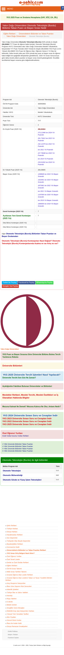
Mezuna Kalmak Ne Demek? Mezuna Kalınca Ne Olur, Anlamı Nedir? (31, 406)
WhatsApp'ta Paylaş (44, 282)
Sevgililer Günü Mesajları (16, 608)
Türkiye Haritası (12, 529)
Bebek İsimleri (12, 605)
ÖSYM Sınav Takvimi (14, 569)
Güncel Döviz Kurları (14, 620)
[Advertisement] (31, 79)
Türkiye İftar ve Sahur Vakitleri (17, 592)
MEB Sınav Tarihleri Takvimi (16, 572)
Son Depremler (12, 538)
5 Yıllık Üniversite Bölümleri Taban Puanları (17, 449)
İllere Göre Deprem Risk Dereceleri (19, 586)
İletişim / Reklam (13, 634)
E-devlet (10, 602)
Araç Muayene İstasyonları (16, 583)
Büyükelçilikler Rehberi (15, 544)
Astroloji (9, 595)
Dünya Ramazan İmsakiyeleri (17, 626)
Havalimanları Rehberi (15, 535)
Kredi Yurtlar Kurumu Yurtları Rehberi (15, 436)
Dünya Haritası (12, 532)
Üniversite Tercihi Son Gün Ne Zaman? (19, 378)
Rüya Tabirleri (11, 599)
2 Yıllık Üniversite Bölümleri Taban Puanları (17, 444)
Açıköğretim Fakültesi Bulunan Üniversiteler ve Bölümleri (27, 386)
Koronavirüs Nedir (13, 547)
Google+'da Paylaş (10, 286)
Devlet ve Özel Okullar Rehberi (18, 562)
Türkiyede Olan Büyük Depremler (18, 541)
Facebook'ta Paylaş (26, 282)
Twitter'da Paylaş (9, 282)
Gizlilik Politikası (13, 631)
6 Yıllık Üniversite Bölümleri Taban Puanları (17, 451)
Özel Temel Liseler (13, 559)
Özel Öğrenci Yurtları (14, 556)
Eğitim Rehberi (12, 565)
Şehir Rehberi (12, 525)
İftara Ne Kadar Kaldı (14, 623)
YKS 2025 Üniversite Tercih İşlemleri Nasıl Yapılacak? (31, 374)
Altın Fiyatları (11, 617)
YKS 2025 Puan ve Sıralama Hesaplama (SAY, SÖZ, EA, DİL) (32, 17)
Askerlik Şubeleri (13, 589)
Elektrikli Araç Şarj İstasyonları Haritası (20, 611)
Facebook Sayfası (13, 637)
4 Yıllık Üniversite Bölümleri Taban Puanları (17, 446)
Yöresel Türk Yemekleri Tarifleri (18, 614)
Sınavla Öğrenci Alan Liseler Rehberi (20, 575)
